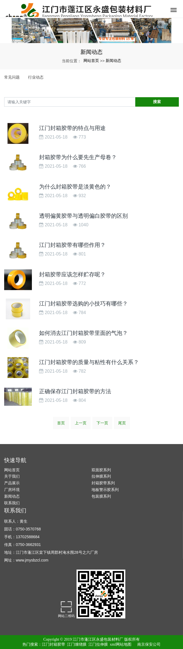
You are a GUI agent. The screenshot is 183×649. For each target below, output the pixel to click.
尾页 (122, 423)
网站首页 (91, 60)
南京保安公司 (149, 644)
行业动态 (36, 77)
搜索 (157, 101)
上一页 (81, 423)
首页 (61, 423)
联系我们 (12, 503)
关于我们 (12, 476)
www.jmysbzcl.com (32, 560)
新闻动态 (113, 60)
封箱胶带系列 (103, 483)
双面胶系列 (101, 470)
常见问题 (12, 77)
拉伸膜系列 (101, 476)
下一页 (102, 423)
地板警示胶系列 (105, 489)
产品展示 (12, 483)
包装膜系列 (101, 496)
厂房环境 (12, 489)
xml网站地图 (120, 644)
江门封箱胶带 (53, 644)
